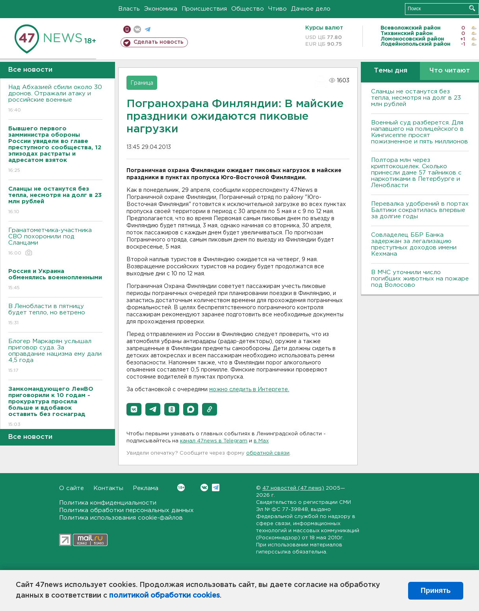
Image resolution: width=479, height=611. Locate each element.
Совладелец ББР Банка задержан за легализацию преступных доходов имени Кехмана (414, 244)
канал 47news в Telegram (213, 441)
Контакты (108, 488)
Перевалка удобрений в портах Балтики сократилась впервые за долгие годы (420, 210)
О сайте (71, 488)
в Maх (261, 441)
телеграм (147, 29)
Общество (247, 8)
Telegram (215, 487)
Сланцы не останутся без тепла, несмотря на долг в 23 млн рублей (416, 98)
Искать (472, 8)
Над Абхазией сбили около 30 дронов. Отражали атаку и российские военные (55, 99)
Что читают (449, 71)
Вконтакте (181, 487)
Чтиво (277, 8)
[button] (133, 409)
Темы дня (390, 71)
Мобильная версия (127, 29)
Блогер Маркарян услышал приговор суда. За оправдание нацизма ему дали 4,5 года (55, 356)
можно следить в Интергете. (249, 389)
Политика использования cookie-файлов (121, 517)
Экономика (160, 8)
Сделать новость (159, 42)
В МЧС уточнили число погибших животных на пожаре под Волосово (420, 279)
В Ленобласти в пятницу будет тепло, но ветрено (55, 315)
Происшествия (204, 8)
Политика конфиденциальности (107, 502)
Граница (141, 83)
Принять (436, 590)
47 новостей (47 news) (293, 488)
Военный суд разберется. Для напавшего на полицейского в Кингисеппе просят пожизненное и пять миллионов (419, 132)
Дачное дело (310, 8)
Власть (129, 8)
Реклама (145, 488)
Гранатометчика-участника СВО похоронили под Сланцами (55, 242)
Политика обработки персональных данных (126, 510)
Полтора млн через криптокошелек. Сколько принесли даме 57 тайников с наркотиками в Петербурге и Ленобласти (416, 173)
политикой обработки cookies (164, 595)
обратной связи (268, 453)
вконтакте (137, 29)
